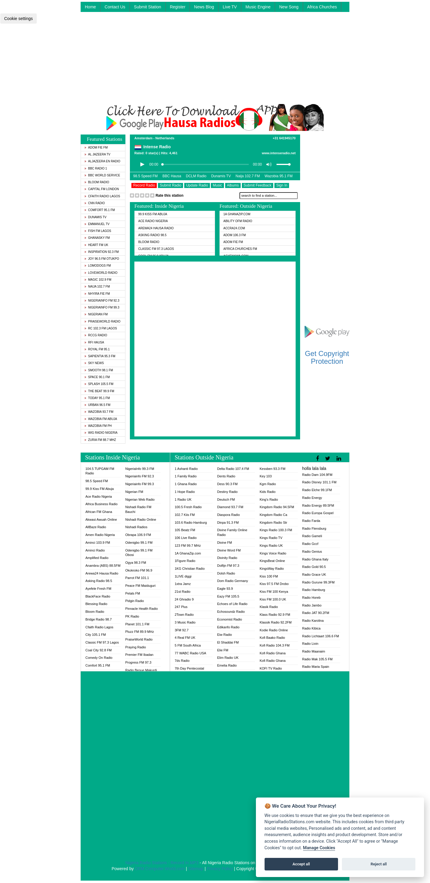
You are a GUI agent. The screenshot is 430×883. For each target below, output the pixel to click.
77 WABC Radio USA (190, 653)
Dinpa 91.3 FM (228, 522)
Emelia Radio (226, 665)
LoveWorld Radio (101, 272)
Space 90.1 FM (97, 377)
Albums (233, 185)
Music (217, 185)
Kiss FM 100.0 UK (272, 599)
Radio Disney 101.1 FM (319, 482)
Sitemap (195, 868)
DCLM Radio (196, 176)
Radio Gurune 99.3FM (318, 582)
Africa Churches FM (240, 248)
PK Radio (132, 616)
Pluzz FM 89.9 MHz (139, 631)
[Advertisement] (215, 62)
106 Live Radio (185, 538)
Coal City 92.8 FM (98, 650)
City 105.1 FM (95, 634)
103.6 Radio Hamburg (191, 522)
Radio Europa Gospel (318, 513)
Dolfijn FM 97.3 (228, 565)
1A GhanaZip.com (236, 214)
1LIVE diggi (183, 576)
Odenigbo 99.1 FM (138, 542)
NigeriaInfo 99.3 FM (139, 468)
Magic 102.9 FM (98, 279)
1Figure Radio (185, 561)
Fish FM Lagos (98, 231)
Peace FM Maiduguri (140, 585)
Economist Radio (229, 619)
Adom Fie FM (96, 147)
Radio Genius (312, 551)
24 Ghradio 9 (184, 599)
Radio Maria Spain (315, 666)
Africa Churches (322, 6)
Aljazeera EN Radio (102, 161)
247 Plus (181, 607)
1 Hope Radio (185, 492)
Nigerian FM (96, 314)
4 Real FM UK (185, 637)
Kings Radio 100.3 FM (275, 530)
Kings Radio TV (270, 538)
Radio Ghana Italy (315, 559)
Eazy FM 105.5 (228, 596)
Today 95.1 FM (97, 398)
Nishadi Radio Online (140, 519)
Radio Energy (312, 497)
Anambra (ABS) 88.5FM (102, 565)
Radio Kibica (311, 628)
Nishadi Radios (136, 527)
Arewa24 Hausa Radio (156, 228)
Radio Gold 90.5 (314, 567)
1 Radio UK (183, 499)
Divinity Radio (227, 558)
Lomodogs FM (98, 265)
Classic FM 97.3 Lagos (156, 248)
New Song (289, 6)
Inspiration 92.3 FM (102, 251)
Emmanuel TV (97, 224)
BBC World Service (102, 175)
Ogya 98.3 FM (135, 562)
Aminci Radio (95, 550)
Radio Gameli (312, 536)
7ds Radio (182, 660)
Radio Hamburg (313, 590)
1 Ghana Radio (186, 484)
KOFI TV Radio (270, 668)
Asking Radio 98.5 (152, 235)
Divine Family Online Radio (232, 532)
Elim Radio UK (228, 657)
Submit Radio (170, 185)
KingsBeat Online (272, 561)
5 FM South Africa (188, 645)
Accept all (301, 864)
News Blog (204, 6)
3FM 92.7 (181, 630)
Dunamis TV (96, 217)
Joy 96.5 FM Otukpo (102, 258)
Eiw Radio (224, 634)
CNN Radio (95, 203)
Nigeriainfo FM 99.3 (102, 307)
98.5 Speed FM (145, 176)
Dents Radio (226, 476)
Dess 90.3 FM (227, 484)
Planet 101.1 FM (137, 624)
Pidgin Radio (134, 601)
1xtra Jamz (183, 584)
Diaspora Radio (228, 515)
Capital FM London (102, 189)
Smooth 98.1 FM (99, 370)
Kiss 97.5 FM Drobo (273, 584)
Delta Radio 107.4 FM (233, 468)
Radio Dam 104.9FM (317, 474)
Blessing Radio (96, 604)
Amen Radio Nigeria (100, 535)
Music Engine (258, 6)
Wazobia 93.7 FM (99, 411)
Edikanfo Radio (228, 627)
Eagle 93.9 (225, 588)
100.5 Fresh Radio (188, 507)
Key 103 (265, 476)
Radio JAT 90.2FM (315, 613)
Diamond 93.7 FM (230, 507)
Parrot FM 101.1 (137, 578)
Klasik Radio (268, 607)
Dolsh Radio (226, 573)
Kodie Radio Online (273, 630)
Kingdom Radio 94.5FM (276, 507)
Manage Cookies (319, 847)
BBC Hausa (171, 176)
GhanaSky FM (97, 237)
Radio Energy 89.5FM (318, 505)
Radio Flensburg (314, 528)
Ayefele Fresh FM (98, 588)
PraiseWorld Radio (102, 321)
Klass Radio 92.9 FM (274, 614)
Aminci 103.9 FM (97, 542)
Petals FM (132, 593)
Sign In (281, 185)
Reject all (379, 864)
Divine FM (224, 542)
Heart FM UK (96, 245)
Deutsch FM (226, 499)
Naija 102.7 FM (97, 286)
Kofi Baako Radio (272, 637)
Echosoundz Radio (231, 611)
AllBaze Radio (95, 527)
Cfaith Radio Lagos (102, 196)
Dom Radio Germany (232, 581)
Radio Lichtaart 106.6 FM (320, 636)
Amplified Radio (96, 558)
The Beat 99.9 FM (99, 391)
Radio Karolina (313, 620)
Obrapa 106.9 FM (138, 535)
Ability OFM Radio (237, 221)
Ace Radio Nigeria (153, 221)
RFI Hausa (94, 342)
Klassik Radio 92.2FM (275, 622)
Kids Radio (267, 492)
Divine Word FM (229, 550)
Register (177, 6)
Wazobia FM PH (98, 425)
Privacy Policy (220, 868)
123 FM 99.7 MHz (188, 545)
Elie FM (222, 650)
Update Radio (197, 185)
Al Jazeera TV (97, 154)
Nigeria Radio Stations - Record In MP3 (162, 862)
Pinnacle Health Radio (141, 608)
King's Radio (268, 499)
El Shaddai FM (228, 642)
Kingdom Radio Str (273, 522)
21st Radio (183, 591)
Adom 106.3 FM (234, 235)
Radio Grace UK (314, 574)
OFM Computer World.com (160, 868)
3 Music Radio (185, 622)
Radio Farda (311, 521)
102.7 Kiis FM (185, 515)
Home (90, 6)
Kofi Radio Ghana (272, 653)
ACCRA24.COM (234, 228)
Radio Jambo (312, 605)
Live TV (230, 6)
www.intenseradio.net (279, 153)
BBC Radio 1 (96, 168)
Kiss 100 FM (268, 576)
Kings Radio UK (271, 545)
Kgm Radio (267, 484)
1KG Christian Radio (190, 568)
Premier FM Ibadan (139, 654)
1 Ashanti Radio (186, 468)
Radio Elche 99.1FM (317, 490)
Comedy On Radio (99, 657)
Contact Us (115, 6)
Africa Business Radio (101, 504)
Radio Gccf (310, 544)
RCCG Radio (96, 335)
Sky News (94, 363)
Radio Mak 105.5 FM (317, 659)
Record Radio (144, 185)
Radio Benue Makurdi (141, 670)
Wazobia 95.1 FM (279, 176)
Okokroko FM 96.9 (138, 570)
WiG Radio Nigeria (101, 432)
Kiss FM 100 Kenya (273, 591)
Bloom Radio (97, 182)
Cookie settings (18, 18)
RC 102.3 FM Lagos (101, 328)
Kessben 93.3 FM (272, 468)
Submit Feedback (257, 185)
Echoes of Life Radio (232, 604)
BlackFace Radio (97, 596)
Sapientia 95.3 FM (100, 356)
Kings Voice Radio (272, 553)
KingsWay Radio (271, 568)
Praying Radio (135, 647)
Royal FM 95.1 (97, 349)
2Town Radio (184, 614)
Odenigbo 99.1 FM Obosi (138, 553)
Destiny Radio (227, 492)
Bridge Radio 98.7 (98, 619)
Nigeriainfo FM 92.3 (102, 300)
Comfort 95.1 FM (100, 210)
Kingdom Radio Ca (273, 515)
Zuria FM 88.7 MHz (100, 440)
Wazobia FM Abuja (101, 419)
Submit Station (147, 6)
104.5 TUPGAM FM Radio (99, 471)
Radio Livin (310, 643)
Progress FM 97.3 (138, 662)
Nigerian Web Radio (139, 499)
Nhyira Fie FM (97, 293)
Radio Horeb (311, 597)
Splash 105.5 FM (99, 384)
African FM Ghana (98, 512)
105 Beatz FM (185, 530)
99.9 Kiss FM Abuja (152, 214)
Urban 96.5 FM (97, 405)
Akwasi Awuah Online (101, 519)
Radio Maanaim (313, 651)
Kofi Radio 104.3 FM (274, 645)
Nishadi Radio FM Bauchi (138, 509)
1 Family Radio (185, 476)
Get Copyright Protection (327, 357)
